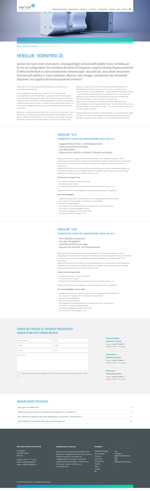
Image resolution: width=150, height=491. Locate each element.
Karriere (112, 9)
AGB (116, 463)
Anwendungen (73, 9)
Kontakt (124, 9)
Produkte (83, 9)
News (118, 9)
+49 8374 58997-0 (118, 344)
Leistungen (92, 9)
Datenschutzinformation (123, 465)
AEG (116, 461)
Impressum (118, 457)
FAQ (116, 455)
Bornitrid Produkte (31, 46)
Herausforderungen (59, 9)
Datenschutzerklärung (122, 459)
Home (19, 46)
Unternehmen (102, 9)
